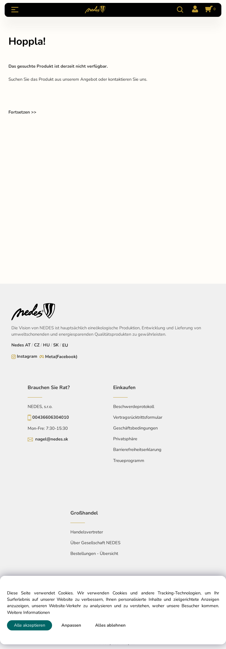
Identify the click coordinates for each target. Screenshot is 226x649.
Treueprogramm (128, 460)
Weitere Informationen (28, 612)
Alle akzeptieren (29, 625)
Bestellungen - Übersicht (94, 553)
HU (46, 345)
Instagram (27, 356)
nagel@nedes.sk (51, 439)
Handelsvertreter (86, 532)
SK (56, 345)
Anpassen (71, 625)
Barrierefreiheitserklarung (137, 449)
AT (28, 345)
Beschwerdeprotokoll (133, 406)
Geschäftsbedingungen (135, 428)
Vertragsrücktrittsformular (137, 417)
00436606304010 (50, 417)
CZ (37, 345)
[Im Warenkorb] (209, 9)
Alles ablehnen (110, 625)
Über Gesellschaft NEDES (95, 543)
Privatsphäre (125, 439)
